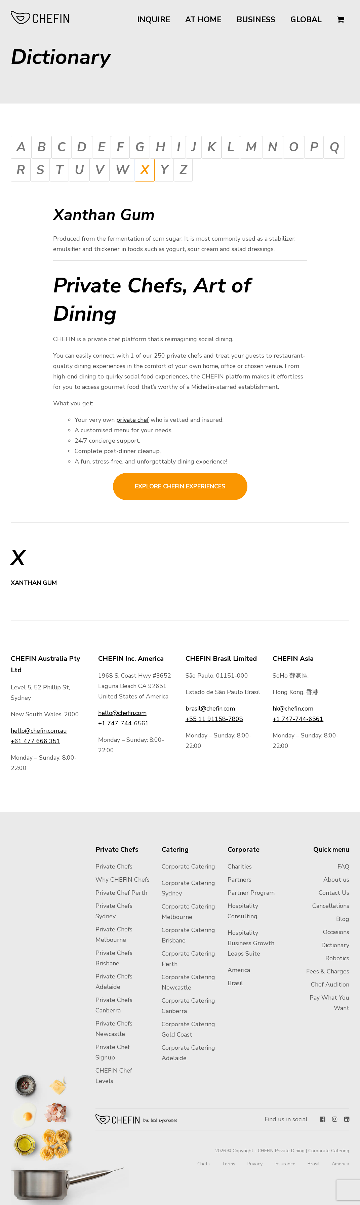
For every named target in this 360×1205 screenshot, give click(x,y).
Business (256, 19)
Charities (240, 866)
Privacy (255, 1164)
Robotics (337, 958)
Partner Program (251, 893)
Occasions (336, 932)
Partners (239, 880)
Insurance (285, 1164)
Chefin (136, 1119)
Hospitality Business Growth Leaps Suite (251, 943)
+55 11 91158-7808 (214, 719)
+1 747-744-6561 (123, 723)
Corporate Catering (188, 866)
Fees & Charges (327, 971)
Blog (342, 919)
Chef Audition (330, 984)
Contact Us (334, 893)
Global (306, 19)
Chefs (203, 1164)
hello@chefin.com (122, 713)
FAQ (343, 866)
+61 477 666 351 (35, 741)
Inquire (153, 19)
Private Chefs (113, 866)
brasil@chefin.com (210, 709)
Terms (228, 1164)
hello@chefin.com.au (39, 731)
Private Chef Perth (121, 893)
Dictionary (335, 945)
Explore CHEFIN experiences (180, 486)
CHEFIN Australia (40, 17)
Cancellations (330, 906)
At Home (203, 19)
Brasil (235, 983)
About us (336, 880)
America (239, 970)
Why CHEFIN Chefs (122, 880)
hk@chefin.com (293, 709)
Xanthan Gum (34, 583)
